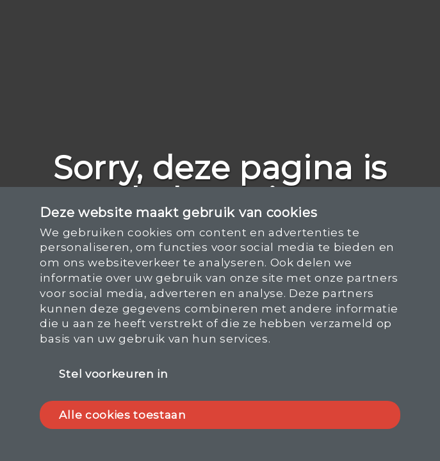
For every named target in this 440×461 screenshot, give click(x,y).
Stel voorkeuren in (113, 374)
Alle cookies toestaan (122, 414)
